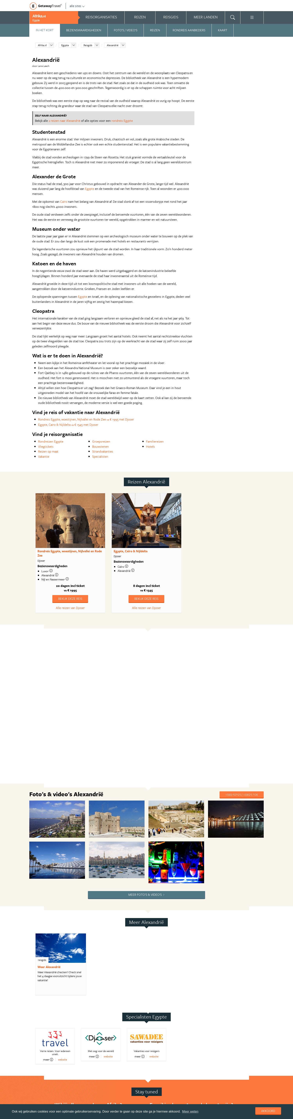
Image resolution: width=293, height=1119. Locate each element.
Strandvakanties (102, 451)
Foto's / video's (125, 30)
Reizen (155, 30)
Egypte (65, 45)
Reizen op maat (48, 451)
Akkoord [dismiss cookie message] (268, 1110)
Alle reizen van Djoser (70, 608)
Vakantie (43, 456)
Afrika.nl (42, 45)
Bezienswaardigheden (83, 30)
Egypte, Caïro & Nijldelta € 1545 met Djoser (68, 424)
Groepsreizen (101, 441)
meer (48, 1059)
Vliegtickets (46, 446)
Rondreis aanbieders (189, 30)
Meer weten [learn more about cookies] (190, 1111)
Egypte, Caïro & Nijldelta (130, 551)
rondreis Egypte (122, 120)
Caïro (63, 201)
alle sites (77, 6)
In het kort (45, 30)
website (62, 1059)
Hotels (150, 446)
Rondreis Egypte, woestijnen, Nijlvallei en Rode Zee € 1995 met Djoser (86, 419)
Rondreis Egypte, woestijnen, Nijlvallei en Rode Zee (70, 553)
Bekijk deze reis (70, 598)
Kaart (222, 30)
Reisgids (88, 45)
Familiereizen (155, 441)
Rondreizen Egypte (50, 441)
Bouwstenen (100, 446)
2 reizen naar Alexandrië (64, 120)
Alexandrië (112, 45)
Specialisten (100, 456)
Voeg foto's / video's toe (241, 795)
